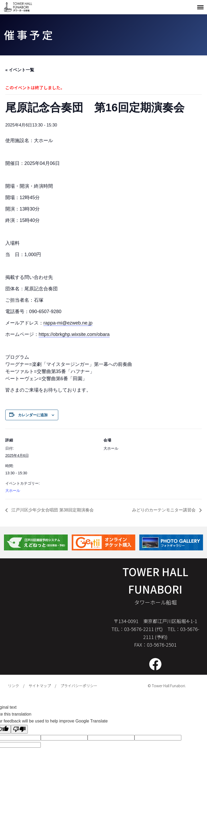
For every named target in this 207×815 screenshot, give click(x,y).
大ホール (12, 490)
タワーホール (18, 7)
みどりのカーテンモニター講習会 (164, 510)
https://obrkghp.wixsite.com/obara (74, 334)
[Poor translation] (19, 729)
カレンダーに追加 (33, 415)
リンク (13, 685)
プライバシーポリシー (78, 685)
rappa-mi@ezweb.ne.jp (67, 323)
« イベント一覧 (19, 70)
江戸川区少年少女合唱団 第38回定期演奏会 (52, 510)
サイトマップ (40, 685)
